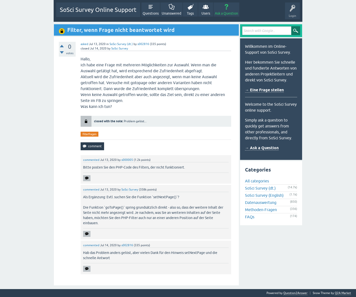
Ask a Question (226, 13)
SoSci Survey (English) (264, 195)
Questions (151, 13)
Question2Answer (295, 293)
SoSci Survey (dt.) (121, 44)
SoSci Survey (119, 48)
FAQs (249, 217)
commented (91, 160)
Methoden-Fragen (261, 209)
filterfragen (89, 134)
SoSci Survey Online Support (98, 9)
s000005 (127, 160)
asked (84, 44)
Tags (190, 13)
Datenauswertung (260, 202)
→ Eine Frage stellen (264, 90)
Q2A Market (343, 293)
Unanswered (171, 13)
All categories (257, 181)
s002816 (143, 44)
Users (205, 13)
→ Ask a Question (262, 148)
